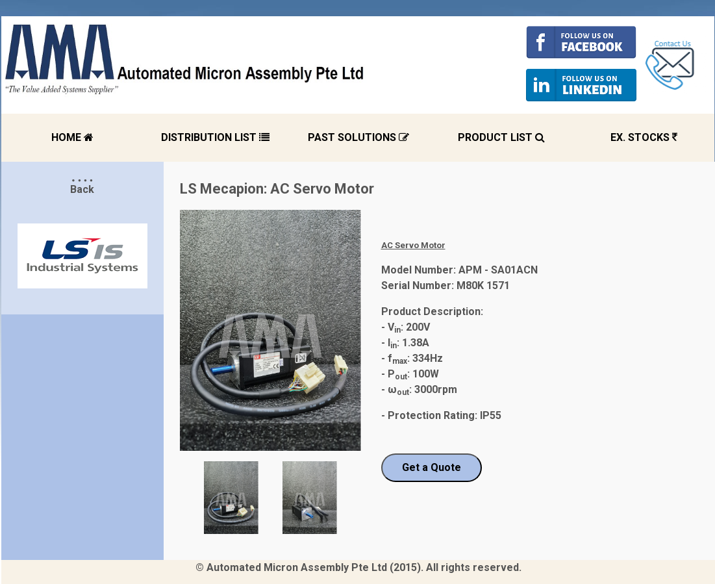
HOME (72, 137)
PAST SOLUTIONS (358, 137)
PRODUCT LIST (501, 137)
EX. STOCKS (643, 137)
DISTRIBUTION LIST (215, 137)
